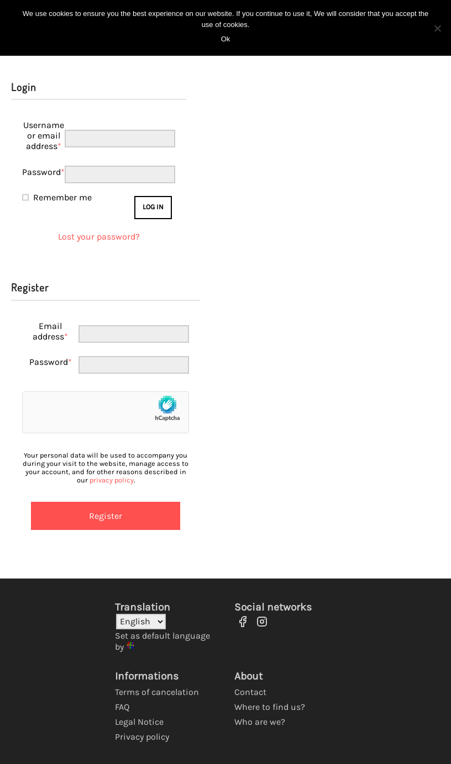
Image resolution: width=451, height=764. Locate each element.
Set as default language (162, 635)
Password (43, 172)
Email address (50, 331)
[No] (437, 28)
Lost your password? (99, 236)
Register (105, 516)
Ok (225, 39)
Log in (153, 207)
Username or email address (43, 135)
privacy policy (112, 480)
